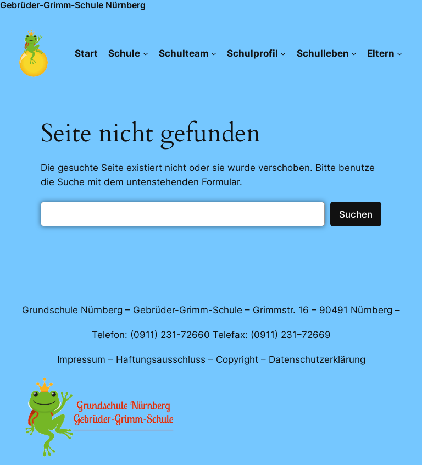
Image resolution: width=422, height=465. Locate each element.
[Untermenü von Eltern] (399, 53)
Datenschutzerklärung (317, 359)
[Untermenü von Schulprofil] (283, 53)
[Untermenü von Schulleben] (354, 53)
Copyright (237, 359)
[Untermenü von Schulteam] (213, 53)
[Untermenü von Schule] (145, 53)
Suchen (356, 214)
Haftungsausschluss (161, 359)
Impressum (81, 359)
